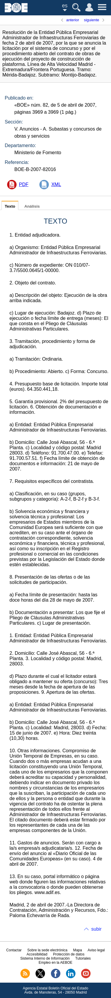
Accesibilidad (37, 954)
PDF (23, 184)
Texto (10, 206)
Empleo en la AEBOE (55, 962)
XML (56, 184)
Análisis (32, 206)
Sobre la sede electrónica (47, 950)
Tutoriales (83, 958)
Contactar (14, 950)
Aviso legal (96, 950)
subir (96, 929)
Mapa (77, 950)
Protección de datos (68, 954)
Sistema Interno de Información (45, 958)
